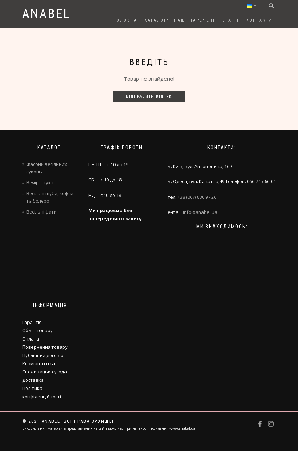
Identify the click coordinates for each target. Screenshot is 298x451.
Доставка (33, 380)
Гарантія (32, 322)
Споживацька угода (44, 371)
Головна (125, 20)
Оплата (30, 339)
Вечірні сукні (40, 182)
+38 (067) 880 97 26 (197, 197)
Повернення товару (45, 347)
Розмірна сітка (38, 363)
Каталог (155, 20)
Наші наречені (194, 20)
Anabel (46, 13)
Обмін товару (37, 330)
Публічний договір (42, 355)
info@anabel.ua (200, 212)
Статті (230, 20)
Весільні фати (41, 212)
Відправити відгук (149, 96)
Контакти (259, 20)
